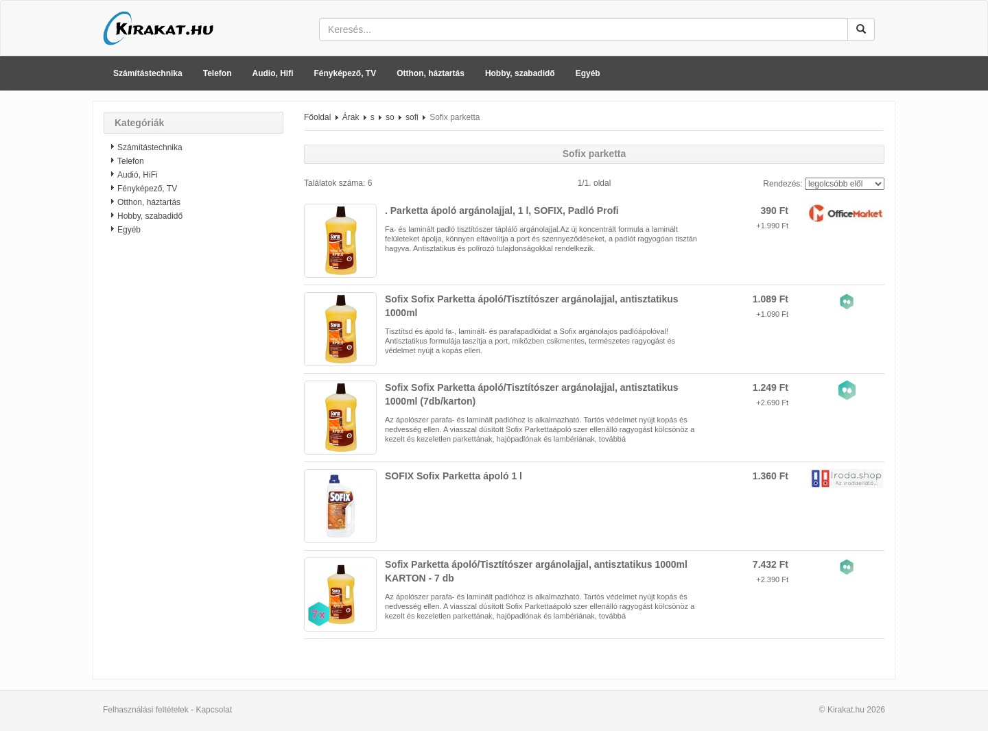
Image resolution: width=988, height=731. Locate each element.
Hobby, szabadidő (520, 73)
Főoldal (317, 117)
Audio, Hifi (273, 73)
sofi (412, 117)
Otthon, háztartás (430, 73)
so (390, 117)
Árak (351, 117)
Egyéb (588, 73)
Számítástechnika (148, 73)
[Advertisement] (193, 463)
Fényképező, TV (345, 73)
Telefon (217, 73)
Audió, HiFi (137, 175)
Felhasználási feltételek (146, 710)
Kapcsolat (214, 710)
